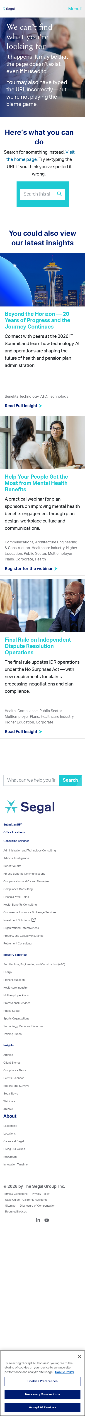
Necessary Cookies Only (42, 1394)
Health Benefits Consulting (20, 904)
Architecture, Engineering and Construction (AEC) (34, 964)
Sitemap (10, 1205)
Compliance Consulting (18, 889)
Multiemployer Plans (16, 995)
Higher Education (14, 980)
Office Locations (14, 832)
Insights (8, 1045)
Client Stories (11, 1062)
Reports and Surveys (16, 1086)
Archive (8, 1109)
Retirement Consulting (17, 943)
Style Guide (12, 1199)
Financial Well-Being (16, 897)
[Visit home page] (28, 809)
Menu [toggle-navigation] (75, 8)
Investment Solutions (19, 920)
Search (70, 780)
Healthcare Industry (15, 987)
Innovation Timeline (15, 1164)
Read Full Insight (23, 406)
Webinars (9, 1101)
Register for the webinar (31, 569)
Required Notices (16, 1211)
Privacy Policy (40, 1194)
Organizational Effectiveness (21, 928)
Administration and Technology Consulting (29, 850)
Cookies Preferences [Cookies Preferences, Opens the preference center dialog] (42, 1381)
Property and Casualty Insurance (23, 935)
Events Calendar (13, 1078)
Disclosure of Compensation (37, 1205)
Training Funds (12, 1034)
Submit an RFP (12, 824)
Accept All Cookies (42, 1407)
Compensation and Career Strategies (26, 881)
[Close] (80, 1357)
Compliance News (14, 1070)
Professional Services (16, 1003)
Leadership (10, 1126)
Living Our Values (14, 1149)
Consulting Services (16, 841)
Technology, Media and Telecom (23, 1026)
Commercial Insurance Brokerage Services (29, 912)
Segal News (10, 1093)
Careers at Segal (13, 1141)
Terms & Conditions (15, 1194)
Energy (7, 972)
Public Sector (11, 1010)
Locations (9, 1133)
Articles (8, 1055)
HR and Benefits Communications (24, 873)
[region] (42, 1383)
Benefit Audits (12, 866)
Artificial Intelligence (16, 858)
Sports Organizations (16, 1018)
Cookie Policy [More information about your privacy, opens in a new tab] (64, 1372)
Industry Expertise (15, 955)
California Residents (34, 1199)
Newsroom (10, 1156)
